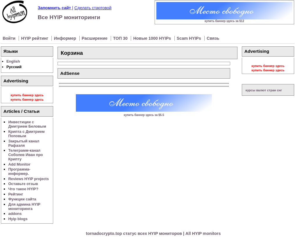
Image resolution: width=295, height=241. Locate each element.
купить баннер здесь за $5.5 (144, 115)
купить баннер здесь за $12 (224, 21)
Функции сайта (22, 199)
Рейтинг (15, 194)
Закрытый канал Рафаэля (23, 143)
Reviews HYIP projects (28, 179)
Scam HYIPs (189, 38)
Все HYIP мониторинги (69, 17)
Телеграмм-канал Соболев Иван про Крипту (25, 154)
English (13, 61)
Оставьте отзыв (23, 184)
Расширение (95, 38)
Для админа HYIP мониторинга (24, 206)
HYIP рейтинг (35, 38)
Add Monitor (19, 164)
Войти (10, 38)
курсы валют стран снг (264, 90)
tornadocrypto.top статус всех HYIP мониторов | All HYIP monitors (153, 233)
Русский (14, 67)
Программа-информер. (19, 171)
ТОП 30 (121, 38)
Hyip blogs (17, 219)
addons (15, 213)
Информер (65, 38)
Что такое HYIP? (23, 189)
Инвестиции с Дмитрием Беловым (27, 124)
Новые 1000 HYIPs (152, 38)
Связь (213, 38)
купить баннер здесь (27, 95)
